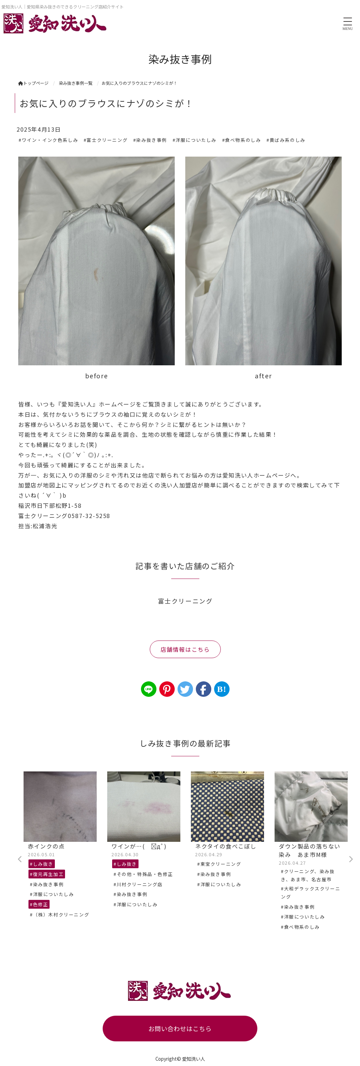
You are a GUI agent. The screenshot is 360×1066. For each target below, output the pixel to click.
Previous (20, 859)
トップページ (33, 83)
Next (350, 859)
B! (221, 689)
